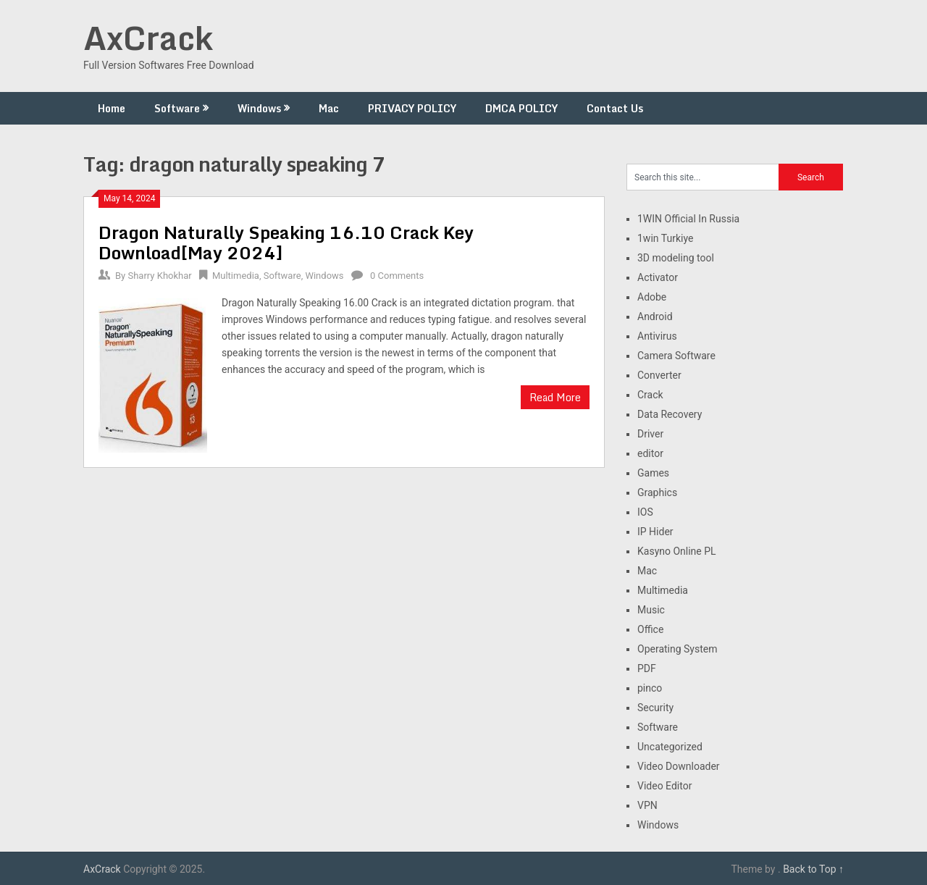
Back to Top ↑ (813, 869)
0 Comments (397, 275)
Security (655, 707)
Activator (657, 277)
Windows (259, 108)
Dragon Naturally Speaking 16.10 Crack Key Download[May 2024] (286, 242)
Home (111, 108)
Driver (650, 434)
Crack (650, 394)
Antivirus (657, 336)
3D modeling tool (675, 258)
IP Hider (655, 531)
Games (653, 473)
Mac (329, 108)
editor (650, 453)
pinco (649, 688)
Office (650, 629)
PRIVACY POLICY (412, 108)
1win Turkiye (665, 238)
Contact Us (615, 108)
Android (655, 316)
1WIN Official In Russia (688, 219)
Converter (659, 375)
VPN (647, 805)
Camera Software (676, 355)
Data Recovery (669, 414)
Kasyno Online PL (676, 551)
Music (651, 610)
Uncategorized (669, 746)
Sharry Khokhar (159, 275)
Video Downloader (678, 766)
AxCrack (148, 38)
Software (177, 108)
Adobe (651, 297)
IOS (645, 512)
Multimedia (235, 275)
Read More (555, 397)
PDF (646, 668)
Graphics (657, 492)
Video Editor (664, 786)
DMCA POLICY (521, 108)
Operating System (677, 649)
